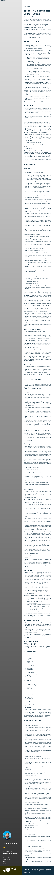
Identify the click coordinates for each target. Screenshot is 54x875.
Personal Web (48, 869)
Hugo (39, 869)
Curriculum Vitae (6, 856)
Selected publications (7, 857)
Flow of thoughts (6, 859)
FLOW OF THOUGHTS (33, 5)
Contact (4, 863)
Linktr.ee (4, 861)
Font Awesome (42, 870)
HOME (25, 5)
